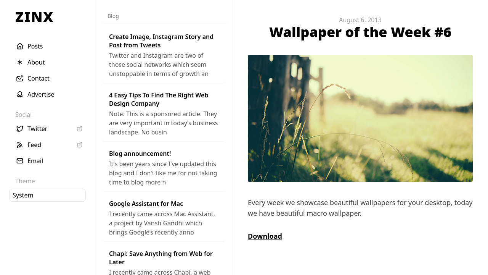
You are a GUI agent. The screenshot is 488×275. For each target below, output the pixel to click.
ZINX (34, 16)
